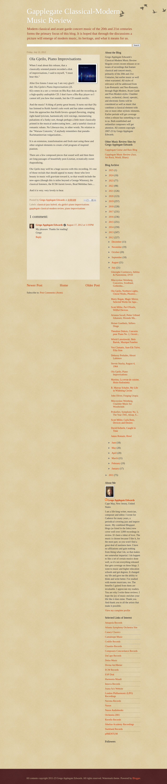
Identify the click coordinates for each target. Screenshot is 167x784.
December (117, 241)
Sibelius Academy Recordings (119, 724)
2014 (111, 227)
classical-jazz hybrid (47, 204)
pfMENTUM (111, 733)
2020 (111, 196)
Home (64, 285)
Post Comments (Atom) (51, 292)
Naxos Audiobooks (114, 710)
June (114, 442)
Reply (38, 237)
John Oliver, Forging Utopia (124, 395)
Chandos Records (113, 646)
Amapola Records (113, 622)
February (116, 463)
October (116, 252)
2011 (111, 475)
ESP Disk (109, 674)
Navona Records (113, 701)
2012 (111, 237)
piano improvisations (75, 208)
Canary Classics (112, 632)
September (117, 257)
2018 (111, 206)
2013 (111, 232)
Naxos (108, 705)
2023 (111, 180)
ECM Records (112, 670)
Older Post (93, 285)
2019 (111, 201)
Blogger (136, 778)
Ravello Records (113, 719)
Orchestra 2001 (112, 715)
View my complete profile (117, 610)
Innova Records (112, 684)
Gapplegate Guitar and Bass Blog (121, 150)
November (117, 247)
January (116, 468)
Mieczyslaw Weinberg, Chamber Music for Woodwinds (122, 404)
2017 (111, 211)
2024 (111, 175)
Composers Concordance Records (121, 651)
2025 (111, 170)
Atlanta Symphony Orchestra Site (121, 627)
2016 (111, 217)
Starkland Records (114, 729)
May (114, 448)
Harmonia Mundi (113, 679)
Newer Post (34, 285)
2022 (111, 186)
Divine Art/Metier (113, 665)
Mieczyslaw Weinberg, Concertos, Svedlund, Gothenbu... (122, 283)
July (114, 267)
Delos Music (111, 660)
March (115, 458)
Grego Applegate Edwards (49, 225)
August (115, 262)
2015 (111, 222)
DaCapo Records (113, 655)
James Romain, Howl (121, 436)
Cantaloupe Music (114, 637)
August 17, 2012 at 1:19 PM (80, 225)
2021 (111, 191)
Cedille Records (112, 641)
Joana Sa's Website (114, 688)
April (114, 453)
